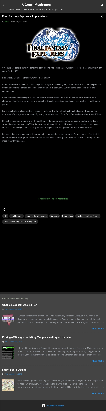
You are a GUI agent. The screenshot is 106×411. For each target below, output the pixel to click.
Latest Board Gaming (14, 369)
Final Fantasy (16, 216)
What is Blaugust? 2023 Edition (19, 304)
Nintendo (55, 216)
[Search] (102, 5)
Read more (98, 328)
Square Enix (67, 216)
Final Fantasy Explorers (36, 216)
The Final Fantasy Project (87, 216)
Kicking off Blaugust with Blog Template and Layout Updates (36, 337)
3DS (5, 216)
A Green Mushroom (36, 5)
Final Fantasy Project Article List (53, 199)
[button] (102, 17)
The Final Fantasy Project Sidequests (20, 221)
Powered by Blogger (53, 405)
